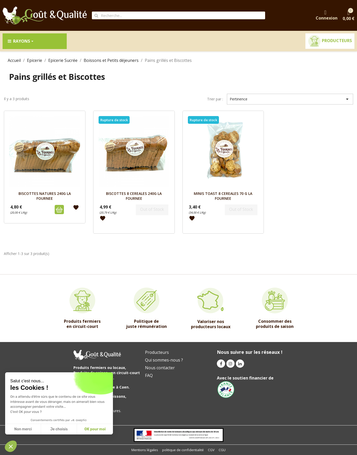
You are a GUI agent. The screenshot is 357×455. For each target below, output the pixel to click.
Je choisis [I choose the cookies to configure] (59, 429)
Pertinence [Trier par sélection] (290, 99)
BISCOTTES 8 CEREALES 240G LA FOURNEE (134, 196)
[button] (11, 446)
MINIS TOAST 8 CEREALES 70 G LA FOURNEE (223, 196)
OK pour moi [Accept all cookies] (95, 429)
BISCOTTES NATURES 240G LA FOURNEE (44, 196)
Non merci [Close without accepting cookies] (23, 429)
